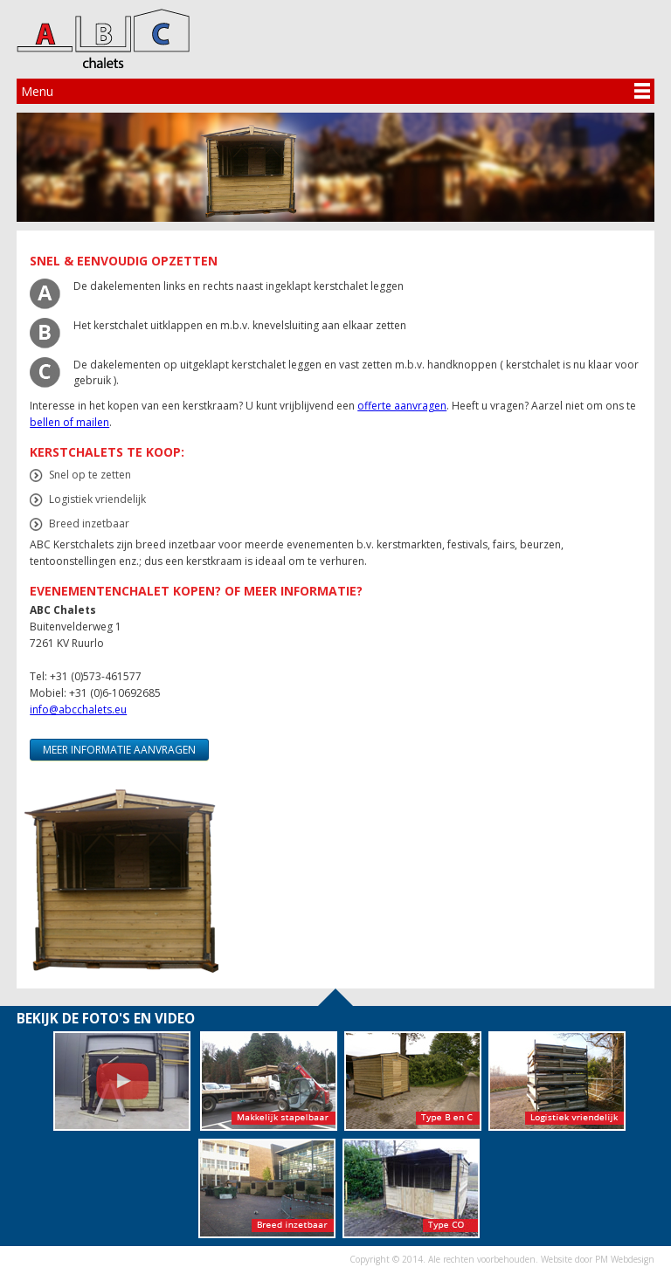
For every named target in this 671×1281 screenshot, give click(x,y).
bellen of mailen (69, 422)
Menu (37, 91)
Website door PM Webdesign (597, 1259)
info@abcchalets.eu (78, 709)
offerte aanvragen (401, 405)
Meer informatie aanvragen (119, 749)
